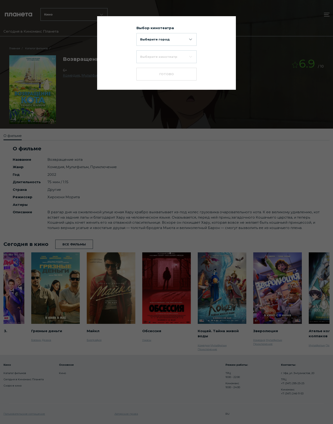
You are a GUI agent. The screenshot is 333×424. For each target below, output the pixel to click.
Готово (166, 74)
